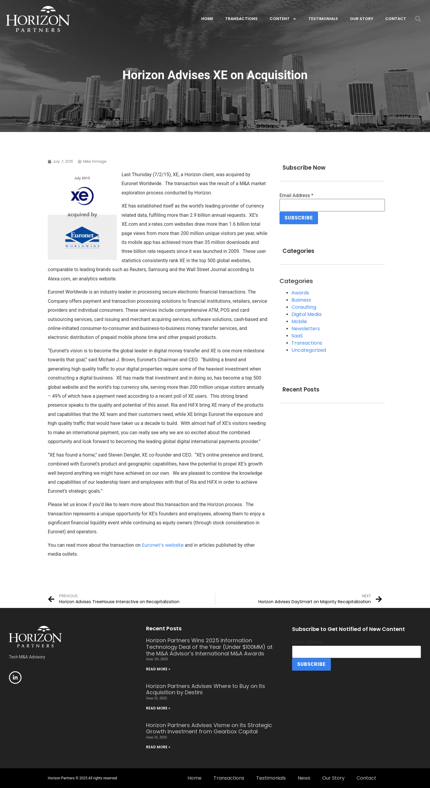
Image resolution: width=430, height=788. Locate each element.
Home (207, 18)
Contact (395, 18)
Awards (300, 292)
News (304, 778)
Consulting (303, 306)
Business (301, 299)
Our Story (361, 18)
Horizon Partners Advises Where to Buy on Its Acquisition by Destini (205, 689)
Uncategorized (308, 349)
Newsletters (305, 328)
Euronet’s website (163, 545)
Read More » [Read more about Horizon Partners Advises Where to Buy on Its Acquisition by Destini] (158, 708)
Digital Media (306, 314)
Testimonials (323, 18)
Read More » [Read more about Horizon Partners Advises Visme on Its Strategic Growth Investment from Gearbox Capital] (158, 746)
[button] (418, 19)
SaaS (297, 335)
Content (283, 19)
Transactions (241, 18)
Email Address (296, 195)
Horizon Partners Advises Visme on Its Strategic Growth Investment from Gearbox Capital (209, 728)
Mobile (299, 321)
